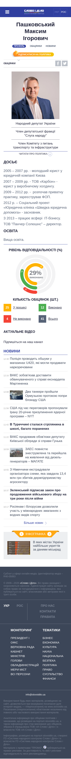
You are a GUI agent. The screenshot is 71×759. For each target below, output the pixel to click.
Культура (50, 647)
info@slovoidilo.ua (35, 694)
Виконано (55, 308)
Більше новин (35, 523)
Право (47, 669)
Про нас (48, 606)
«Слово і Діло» (28, 583)
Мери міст (19, 669)
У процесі (20, 308)
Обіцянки (36, 46)
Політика (50, 665)
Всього (53, 319)
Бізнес (48, 638)
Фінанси (49, 678)
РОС (63, 12)
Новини (51, 46)
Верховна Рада (22, 647)
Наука (47, 651)
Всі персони (20, 674)
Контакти (48, 611)
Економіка (51, 642)
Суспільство (53, 674)
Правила (47, 617)
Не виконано (22, 319)
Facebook (58, 63)
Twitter (65, 63)
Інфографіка (36, 534)
